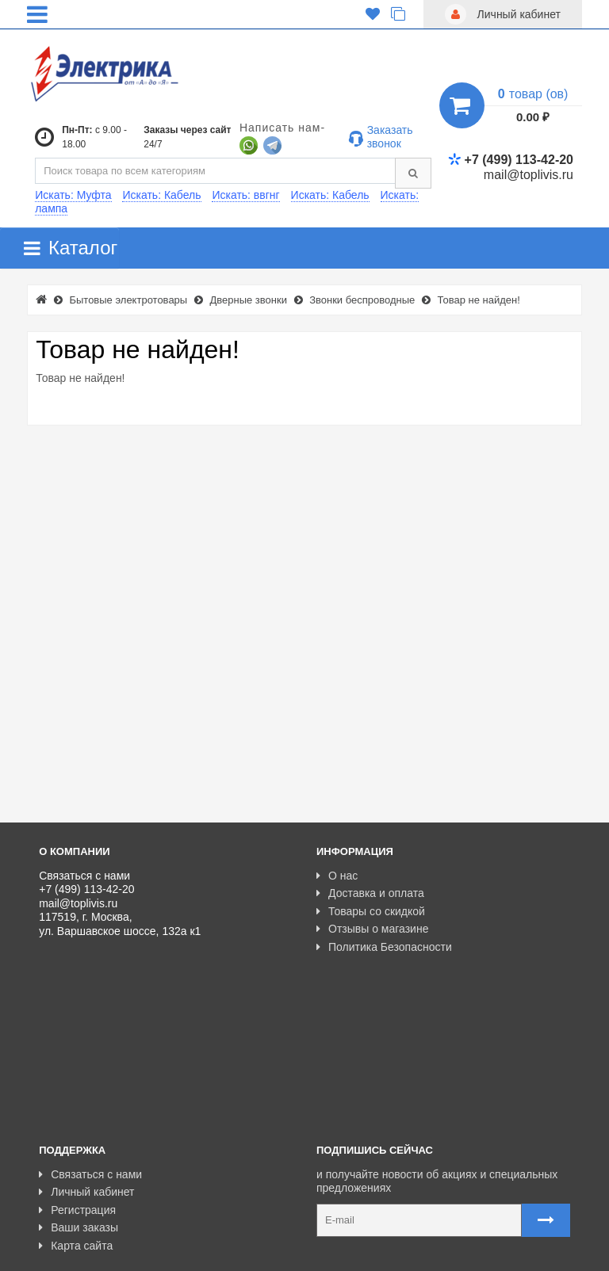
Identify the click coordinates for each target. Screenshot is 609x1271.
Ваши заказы (78, 1122)
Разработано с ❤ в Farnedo (186, 1252)
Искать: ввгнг (245, 195)
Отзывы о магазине (372, 928)
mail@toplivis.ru (528, 174)
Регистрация (77, 1105)
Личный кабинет (86, 1087)
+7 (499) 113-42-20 (510, 159)
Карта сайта (76, 1141)
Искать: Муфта (73, 195)
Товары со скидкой (370, 911)
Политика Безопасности (384, 947)
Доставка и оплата (370, 893)
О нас (337, 875)
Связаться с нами (90, 1069)
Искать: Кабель (161, 195)
